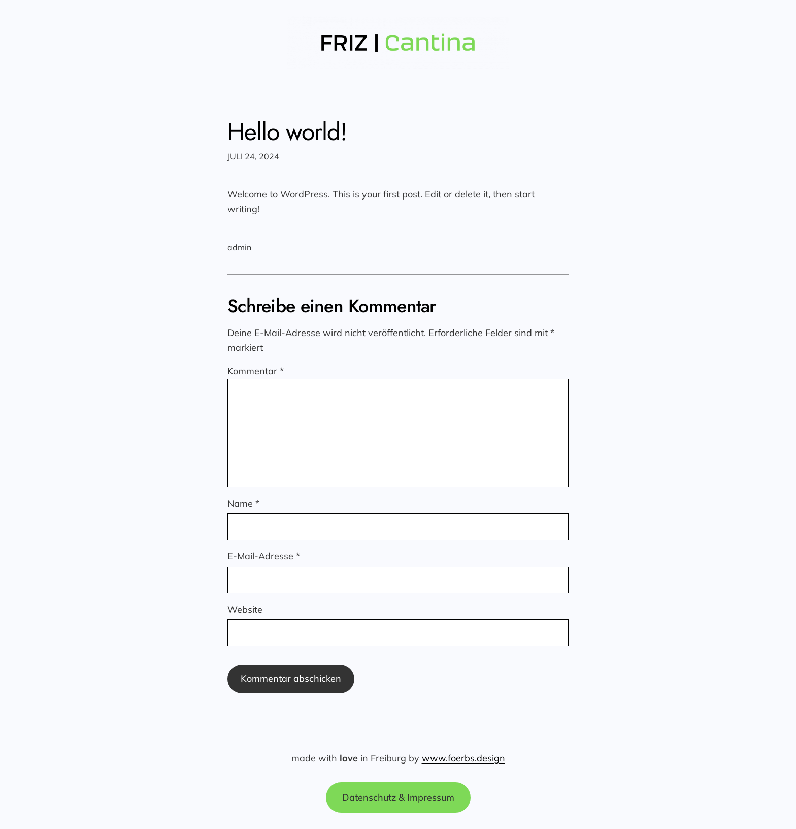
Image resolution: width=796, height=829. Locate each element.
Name (243, 503)
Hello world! (287, 132)
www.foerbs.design (463, 758)
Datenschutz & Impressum (398, 797)
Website (244, 609)
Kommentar (255, 371)
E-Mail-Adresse (263, 556)
